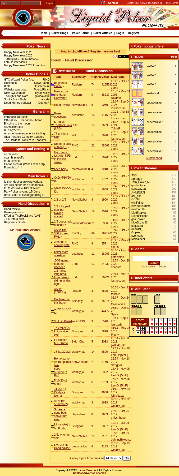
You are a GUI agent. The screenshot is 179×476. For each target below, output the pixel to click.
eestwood (153, 93)
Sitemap (101, 473)
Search (139, 249)
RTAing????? (12, 130)
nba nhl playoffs (14, 157)
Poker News (36, 46)
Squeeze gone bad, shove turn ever (60, 414)
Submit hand (154, 158)
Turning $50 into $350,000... (22, 58)
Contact (113, 2)
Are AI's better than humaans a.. (24, 185)
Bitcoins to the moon (17, 123)
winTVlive (137, 202)
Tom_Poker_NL (141, 182)
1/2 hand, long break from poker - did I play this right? (62, 277)
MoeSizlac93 (139, 222)
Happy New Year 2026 (18, 52)
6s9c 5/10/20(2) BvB (60, 372)
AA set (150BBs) (60, 290)
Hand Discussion (32, 204)
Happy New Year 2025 (18, 55)
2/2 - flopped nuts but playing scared (62, 211)
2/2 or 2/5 (60, 199)
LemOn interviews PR (18, 62)
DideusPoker (139, 216)
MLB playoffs (12, 161)
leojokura (137, 225)
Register (133, 33)
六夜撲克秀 (138, 192)
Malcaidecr (138, 239)
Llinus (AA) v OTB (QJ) (62, 426)
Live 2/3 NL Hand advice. (62, 446)
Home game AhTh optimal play (62, 362)
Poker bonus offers (148, 46)
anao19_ (136, 229)
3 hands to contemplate (61, 243)
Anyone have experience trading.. (25, 133)
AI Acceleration (13, 127)
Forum (55, 60)
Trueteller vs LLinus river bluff (62, 331)
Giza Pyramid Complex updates (24, 136)
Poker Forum (80, 33)
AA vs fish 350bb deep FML (61, 233)
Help (174, 56)
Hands (138, 57)
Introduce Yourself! (16, 117)
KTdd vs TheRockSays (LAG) (22, 215)
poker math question (61, 253)
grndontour (138, 185)
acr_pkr (136, 196)
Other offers (142, 278)
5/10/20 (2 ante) (60, 382)
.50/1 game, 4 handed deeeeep (62, 264)
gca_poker (138, 219)
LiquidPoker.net (88, 470)
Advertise (89, 473)
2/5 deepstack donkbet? (63, 223)
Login (120, 33)
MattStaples (138, 212)
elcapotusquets (141, 206)
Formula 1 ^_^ (13, 167)
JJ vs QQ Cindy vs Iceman (60, 392)
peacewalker (154, 102)
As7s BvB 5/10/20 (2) (61, 402)
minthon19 (138, 209)
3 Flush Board (63, 321)
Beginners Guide (14, 222)
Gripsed (136, 232)
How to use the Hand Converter (61, 95)
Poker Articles (102, 33)
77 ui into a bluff (14, 219)
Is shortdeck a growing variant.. (23, 181)
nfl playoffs (11, 154)
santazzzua (138, 188)
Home (43, 33)
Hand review (12, 209)
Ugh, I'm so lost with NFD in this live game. (62, 157)
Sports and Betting (30, 149)
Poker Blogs (59, 33)
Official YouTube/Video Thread (23, 120)
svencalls (137, 235)
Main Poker (36, 176)
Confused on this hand (62, 301)
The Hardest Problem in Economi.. (25, 140)
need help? (61, 169)
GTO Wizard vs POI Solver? (22, 188)
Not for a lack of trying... (62, 145)
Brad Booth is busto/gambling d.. (24, 195)
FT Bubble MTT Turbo (61, 341)
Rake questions (14, 212)
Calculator (141, 289)
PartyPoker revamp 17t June (22, 191)
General (39, 111)
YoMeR (151, 66)
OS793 (135, 199)
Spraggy (136, 178)
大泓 (134, 175)
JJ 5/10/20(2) (62, 351)
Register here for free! (105, 51)
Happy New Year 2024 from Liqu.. (25, 65)
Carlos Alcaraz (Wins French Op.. (25, 164)
